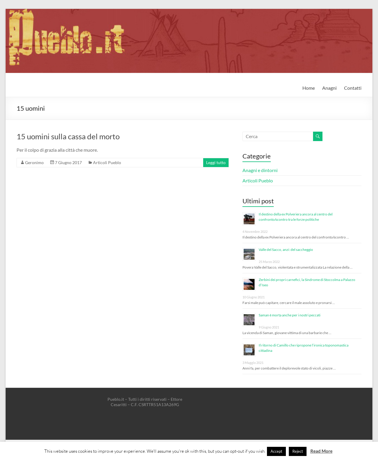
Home (308, 88)
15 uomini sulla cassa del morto (68, 136)
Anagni (329, 88)
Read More (321, 451)
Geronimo (34, 162)
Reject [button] (297, 451)
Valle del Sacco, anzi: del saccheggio (286, 249)
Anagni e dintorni (260, 170)
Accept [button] (276, 451)
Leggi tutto (216, 162)
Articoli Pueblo (107, 162)
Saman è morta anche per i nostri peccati (289, 315)
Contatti (352, 88)
